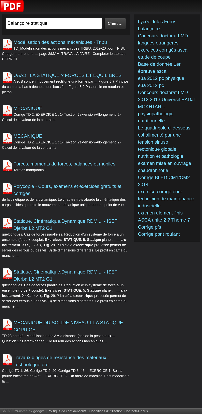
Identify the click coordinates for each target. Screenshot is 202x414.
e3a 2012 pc (151, 85)
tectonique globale (157, 149)
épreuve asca (152, 71)
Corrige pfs (149, 227)
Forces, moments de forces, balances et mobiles (64, 163)
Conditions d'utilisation (106, 411)
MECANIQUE (27, 108)
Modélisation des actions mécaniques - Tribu (60, 42)
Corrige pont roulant (159, 234)
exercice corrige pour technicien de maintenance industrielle (166, 198)
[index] (12, 11)
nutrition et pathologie (161, 156)
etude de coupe (154, 57)
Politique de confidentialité (67, 411)
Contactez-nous (136, 411)
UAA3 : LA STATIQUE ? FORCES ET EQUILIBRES (67, 75)
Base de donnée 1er (160, 64)
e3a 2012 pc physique (161, 78)
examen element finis (160, 212)
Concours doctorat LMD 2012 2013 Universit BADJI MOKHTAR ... (166, 99)
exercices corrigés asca (162, 50)
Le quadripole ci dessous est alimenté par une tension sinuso (164, 135)
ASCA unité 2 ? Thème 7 (164, 220)
